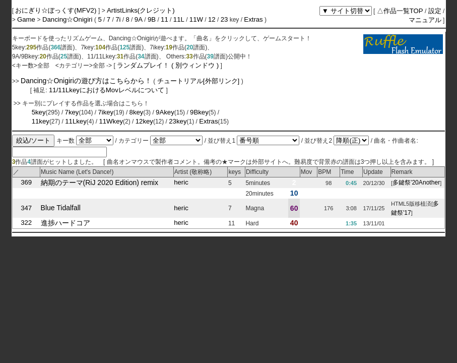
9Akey (165, 112)
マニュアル (425, 20)
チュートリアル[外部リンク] (198, 81)
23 (224, 19)
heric (181, 183)
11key (40, 121)
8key (136, 112)
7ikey (105, 112)
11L (178, 19)
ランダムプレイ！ (143, 65)
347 (26, 208)
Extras (253, 19)
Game (27, 19)
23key (177, 121)
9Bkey (199, 112)
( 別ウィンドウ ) (195, 65)
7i (117, 19)
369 (26, 183)
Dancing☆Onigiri (68, 19)
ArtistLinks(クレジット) (141, 10)
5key (39, 112)
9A (139, 19)
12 (212, 19)
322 (26, 223)
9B (152, 19)
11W (196, 19)
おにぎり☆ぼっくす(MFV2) (56, 10)
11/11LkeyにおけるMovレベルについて (107, 90)
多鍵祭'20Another (416, 183)
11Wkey (111, 121)
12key (144, 121)
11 (164, 19)
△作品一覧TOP (400, 11)
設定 (434, 11)
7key (72, 112)
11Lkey (76, 121)
